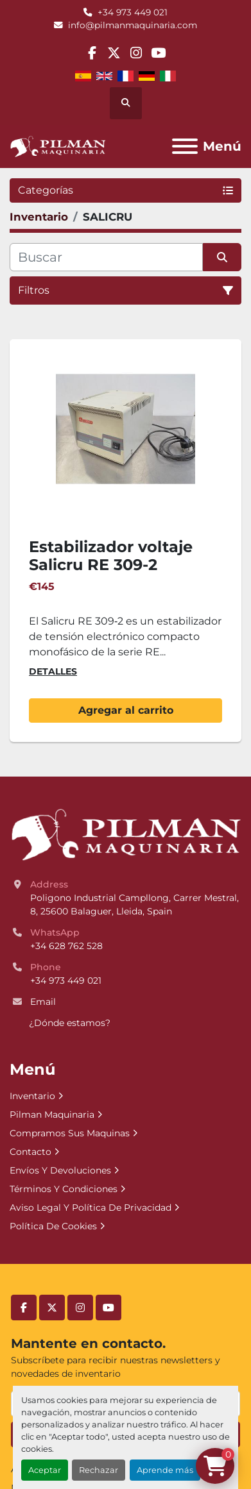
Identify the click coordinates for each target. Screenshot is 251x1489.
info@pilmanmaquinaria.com (132, 25)
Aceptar (44, 1470)
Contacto (30, 1151)
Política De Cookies (53, 1226)
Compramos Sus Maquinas (70, 1133)
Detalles (53, 671)
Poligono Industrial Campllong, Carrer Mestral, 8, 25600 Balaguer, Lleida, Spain (135, 904)
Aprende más (165, 1470)
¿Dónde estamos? (69, 1023)
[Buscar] (106, 257)
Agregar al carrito (125, 710)
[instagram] (136, 52)
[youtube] (158, 52)
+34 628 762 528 (66, 946)
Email (43, 1001)
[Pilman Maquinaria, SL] (125, 833)
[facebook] (92, 52)
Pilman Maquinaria (52, 1114)
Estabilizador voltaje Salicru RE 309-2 (111, 556)
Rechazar (98, 1470)
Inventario (32, 1096)
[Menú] (185, 146)
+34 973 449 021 (133, 12)
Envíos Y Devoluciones (60, 1170)
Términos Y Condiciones (63, 1189)
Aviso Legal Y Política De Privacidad (90, 1207)
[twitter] (114, 52)
